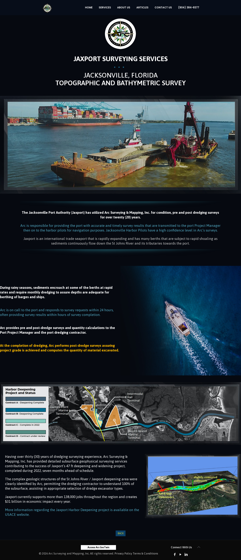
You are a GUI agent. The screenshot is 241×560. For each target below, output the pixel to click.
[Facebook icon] (174, 554)
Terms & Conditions (145, 553)
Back (121, 533)
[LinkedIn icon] (186, 554)
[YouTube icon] (180, 554)
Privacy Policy (123, 553)
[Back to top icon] (198, 547)
